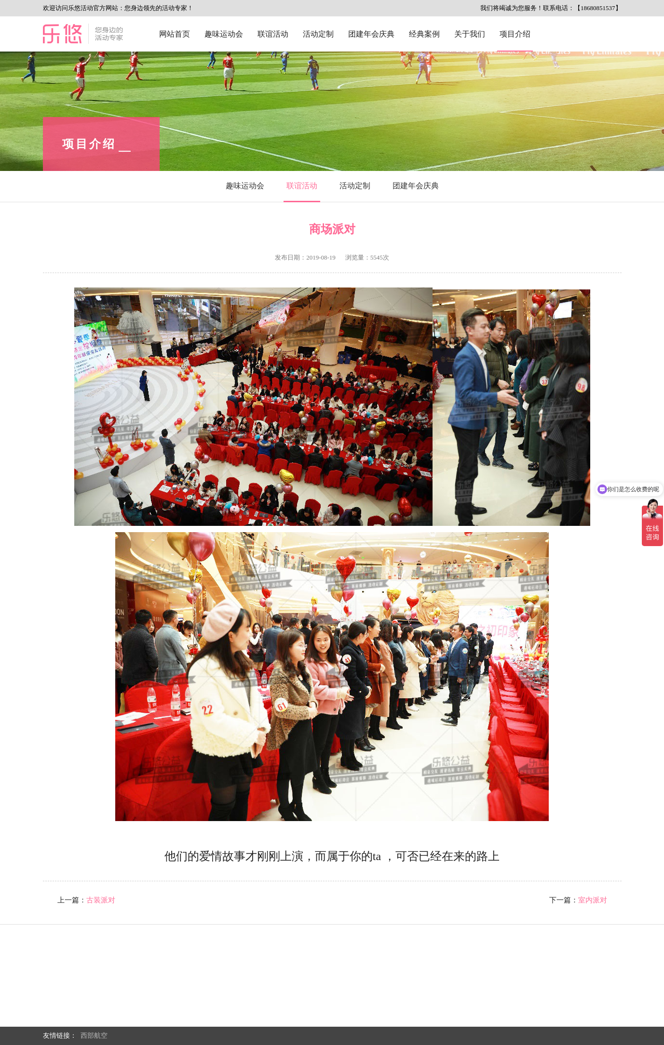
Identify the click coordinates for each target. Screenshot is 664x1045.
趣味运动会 (223, 34)
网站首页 (174, 34)
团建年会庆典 (371, 34)
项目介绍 (515, 34)
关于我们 (469, 34)
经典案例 (424, 34)
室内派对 (592, 900)
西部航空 (94, 1035)
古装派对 (100, 900)
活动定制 (318, 34)
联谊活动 (272, 34)
